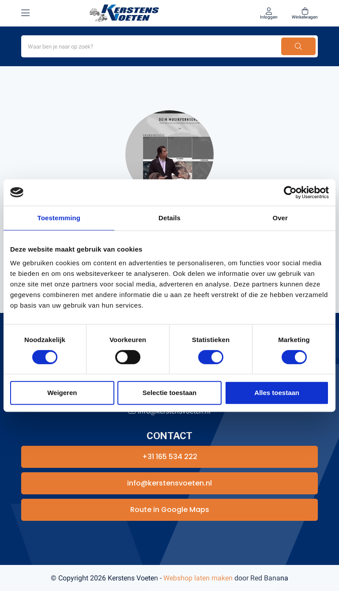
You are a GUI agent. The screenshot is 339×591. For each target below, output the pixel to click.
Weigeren (62, 392)
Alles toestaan (276, 392)
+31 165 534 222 (169, 457)
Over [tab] (280, 218)
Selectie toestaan (170, 392)
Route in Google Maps (169, 509)
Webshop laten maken (198, 578)
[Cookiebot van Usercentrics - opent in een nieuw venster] (290, 192)
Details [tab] (169, 218)
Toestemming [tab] (59, 218)
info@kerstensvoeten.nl (169, 483)
